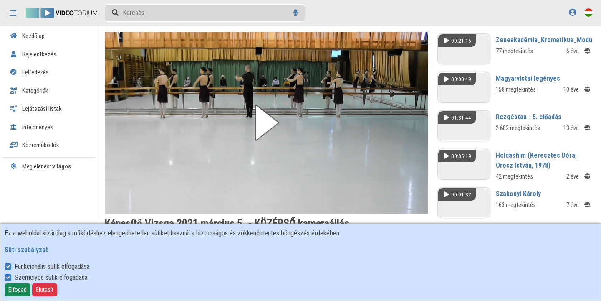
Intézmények (31, 127)
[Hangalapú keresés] (295, 13)
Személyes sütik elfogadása (51, 277)
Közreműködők (34, 145)
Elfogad (17, 289)
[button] (266, 123)
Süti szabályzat (26, 250)
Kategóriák (29, 90)
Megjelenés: (40, 166)
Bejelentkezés (33, 54)
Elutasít (44, 289)
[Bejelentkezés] (572, 12)
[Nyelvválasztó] (588, 12)
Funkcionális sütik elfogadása (52, 266)
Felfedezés (29, 72)
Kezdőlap (27, 36)
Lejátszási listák (36, 108)
